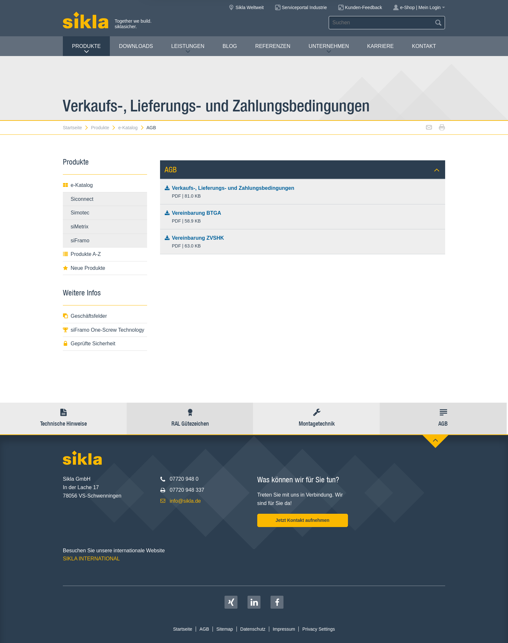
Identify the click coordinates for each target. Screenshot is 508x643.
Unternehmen (329, 48)
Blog (230, 46)
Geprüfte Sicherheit (89, 343)
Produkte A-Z (82, 254)
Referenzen (272, 46)
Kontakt (424, 46)
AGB (151, 127)
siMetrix (79, 226)
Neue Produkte (84, 268)
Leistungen (187, 48)
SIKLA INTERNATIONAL (91, 558)
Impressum (284, 629)
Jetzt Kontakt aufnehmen (302, 520)
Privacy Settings (318, 629)
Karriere (380, 46)
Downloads (136, 46)
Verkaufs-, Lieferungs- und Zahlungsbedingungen (303, 192)
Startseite (76, 127)
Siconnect (82, 199)
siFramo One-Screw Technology (103, 330)
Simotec (80, 212)
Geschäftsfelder (85, 316)
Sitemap (224, 629)
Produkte (86, 48)
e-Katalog (131, 127)
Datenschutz (253, 629)
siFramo (80, 240)
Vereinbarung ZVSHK (303, 242)
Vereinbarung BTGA (303, 217)
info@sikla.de (185, 501)
